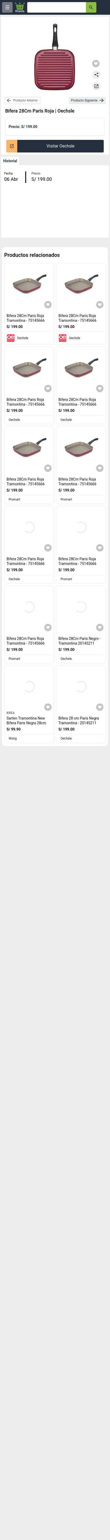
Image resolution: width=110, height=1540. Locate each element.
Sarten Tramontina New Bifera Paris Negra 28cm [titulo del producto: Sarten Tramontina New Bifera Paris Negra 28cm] (26, 720)
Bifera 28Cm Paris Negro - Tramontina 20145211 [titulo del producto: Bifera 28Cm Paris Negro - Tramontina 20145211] (79, 640)
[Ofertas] (56, 7)
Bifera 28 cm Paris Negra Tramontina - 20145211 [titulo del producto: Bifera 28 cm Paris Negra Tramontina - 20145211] (78, 720)
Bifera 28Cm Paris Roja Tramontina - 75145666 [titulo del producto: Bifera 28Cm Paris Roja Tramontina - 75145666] (26, 318)
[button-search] (91, 7)
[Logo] (20, 7)
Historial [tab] (10, 161)
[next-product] (87, 100)
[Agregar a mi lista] (48, 304)
